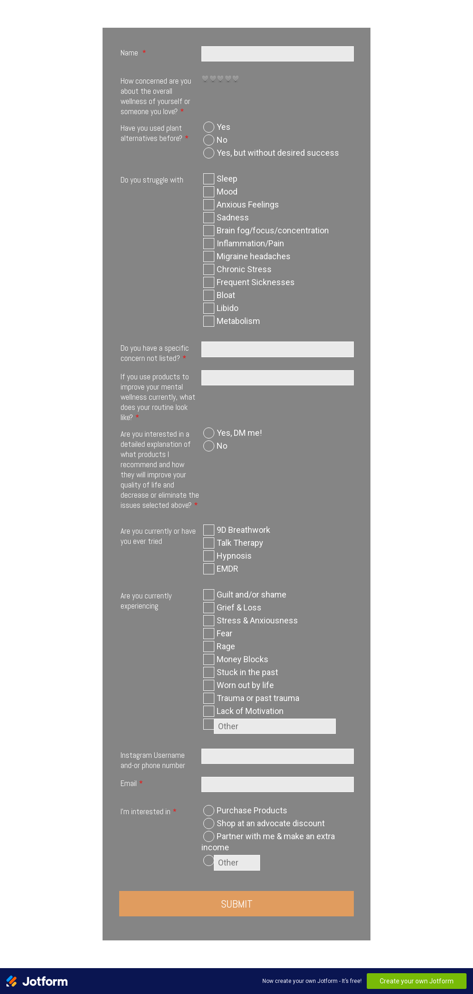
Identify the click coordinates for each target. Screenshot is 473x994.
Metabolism (238, 321)
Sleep (227, 178)
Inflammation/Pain (250, 243)
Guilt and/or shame (251, 594)
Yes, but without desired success (278, 153)
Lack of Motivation (250, 711)
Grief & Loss (239, 607)
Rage (226, 646)
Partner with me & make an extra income (268, 841)
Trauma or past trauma (258, 698)
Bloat (226, 295)
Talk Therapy (240, 543)
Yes (223, 127)
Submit (237, 903)
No (222, 140)
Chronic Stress (244, 269)
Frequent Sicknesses (256, 282)
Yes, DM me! (239, 433)
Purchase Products (252, 810)
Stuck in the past (247, 672)
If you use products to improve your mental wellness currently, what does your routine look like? (158, 397)
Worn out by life (245, 685)
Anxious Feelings (248, 204)
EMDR (227, 568)
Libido (227, 308)
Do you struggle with (152, 180)
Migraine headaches (254, 256)
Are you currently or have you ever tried (158, 536)
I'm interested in (148, 811)
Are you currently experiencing (146, 601)
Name (133, 53)
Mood (227, 191)
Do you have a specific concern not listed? (155, 353)
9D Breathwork (243, 530)
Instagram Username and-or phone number (153, 760)
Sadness (233, 217)
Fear (224, 633)
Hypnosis (234, 556)
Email (132, 783)
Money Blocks (242, 659)
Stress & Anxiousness (257, 620)
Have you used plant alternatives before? (154, 133)
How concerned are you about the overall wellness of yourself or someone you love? (156, 96)
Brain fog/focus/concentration (273, 230)
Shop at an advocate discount (271, 823)
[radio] (205, 78)
